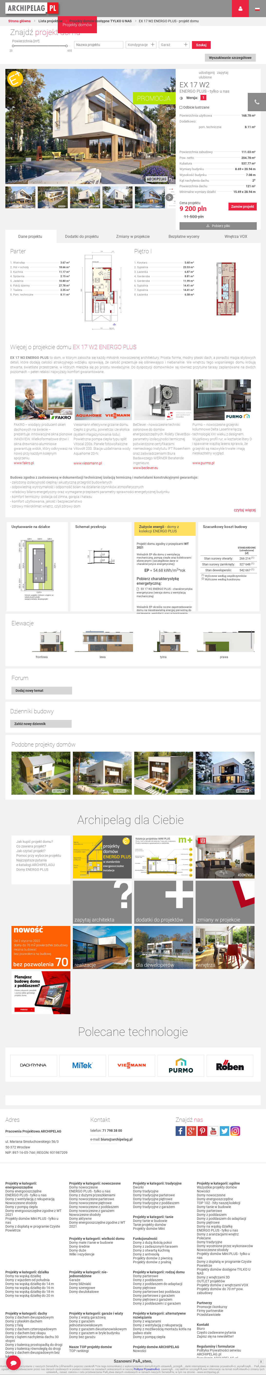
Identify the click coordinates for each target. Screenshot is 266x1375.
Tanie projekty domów (149, 1182)
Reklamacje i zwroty (212, 1327)
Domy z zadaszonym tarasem (155, 1204)
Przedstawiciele (208, 1272)
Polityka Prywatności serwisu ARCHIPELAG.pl (219, 1309)
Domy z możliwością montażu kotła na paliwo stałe (162, 1288)
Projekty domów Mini (149, 1186)
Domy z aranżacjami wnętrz (218, 1191)
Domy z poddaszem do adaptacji (157, 1241)
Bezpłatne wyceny (184, 236)
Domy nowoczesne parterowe (91, 1156)
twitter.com (224, 1088)
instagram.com (235, 1088)
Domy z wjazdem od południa (27, 1237)
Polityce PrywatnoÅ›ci (147, 1369)
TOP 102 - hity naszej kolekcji (218, 1160)
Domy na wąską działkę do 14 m (29, 1241)
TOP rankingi (79, 1308)
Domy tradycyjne (145, 1148)
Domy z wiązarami (147, 1278)
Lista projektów (50, 21)
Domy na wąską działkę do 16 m (29, 1245)
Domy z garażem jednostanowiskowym (85, 1280)
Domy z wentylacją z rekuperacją (30, 1156)
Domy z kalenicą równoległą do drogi (33, 1306)
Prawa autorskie (209, 1335)
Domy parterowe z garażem (154, 1253)
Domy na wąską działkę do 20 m (29, 1253)
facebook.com (180, 1088)
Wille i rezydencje (81, 1211)
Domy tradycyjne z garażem (154, 1164)
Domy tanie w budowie (150, 1178)
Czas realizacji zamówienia (217, 1331)
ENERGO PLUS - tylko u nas (204, 91)
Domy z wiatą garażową (87, 1274)
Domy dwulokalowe (84, 1249)
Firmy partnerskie (210, 1268)
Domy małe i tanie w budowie (91, 1200)
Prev (12, 197)
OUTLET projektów (211, 1238)
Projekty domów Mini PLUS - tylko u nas (31, 1178)
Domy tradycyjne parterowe (154, 1152)
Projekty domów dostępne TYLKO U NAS (100, 21)
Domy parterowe (145, 1233)
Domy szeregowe (82, 1245)
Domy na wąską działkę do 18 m (29, 1249)
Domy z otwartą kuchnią (151, 1208)
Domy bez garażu (82, 1294)
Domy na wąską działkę (23, 1233)
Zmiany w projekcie (133, 236)
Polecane (204, 1195)
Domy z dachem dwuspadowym (29, 1274)
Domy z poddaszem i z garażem (157, 1261)
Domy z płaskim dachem (23, 1278)
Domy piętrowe (144, 1245)
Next (169, 197)
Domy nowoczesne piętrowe (90, 1160)
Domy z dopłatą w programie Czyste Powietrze (32, 1185)
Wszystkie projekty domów (217, 1144)
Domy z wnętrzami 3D (213, 1234)
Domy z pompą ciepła (21, 1164)
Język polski (257, 9)
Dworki (138, 1144)
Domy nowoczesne (83, 1144)
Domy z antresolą (146, 1211)
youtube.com (213, 1088)
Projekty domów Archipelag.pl (32, 8)
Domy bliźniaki (80, 1241)
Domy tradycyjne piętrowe (152, 1156)
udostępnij (207, 73)
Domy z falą (14, 1282)
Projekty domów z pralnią (152, 1219)
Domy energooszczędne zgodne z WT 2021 (33, 1170)
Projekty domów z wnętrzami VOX (222, 1242)
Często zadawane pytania (216, 1290)
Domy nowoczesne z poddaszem (94, 1164)
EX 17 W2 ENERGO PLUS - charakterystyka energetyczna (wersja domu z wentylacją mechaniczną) (164, 592)
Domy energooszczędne (23, 1148)
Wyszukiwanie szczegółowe (230, 58)
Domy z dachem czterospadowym (31, 1286)
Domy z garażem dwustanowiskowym (98, 1286)
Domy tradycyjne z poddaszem (156, 1160)
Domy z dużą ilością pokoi (152, 1200)
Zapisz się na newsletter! (215, 1294)
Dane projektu (30, 236)
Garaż (165, 45)
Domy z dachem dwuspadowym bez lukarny (32, 1312)
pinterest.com (202, 1088)
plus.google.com (191, 1088)
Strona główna (19, 21)
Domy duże (77, 1208)
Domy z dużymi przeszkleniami (92, 1152)
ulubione (205, 77)
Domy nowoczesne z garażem (91, 1168)
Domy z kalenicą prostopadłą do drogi (33, 1302)
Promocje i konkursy (212, 1264)
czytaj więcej (245, 512)
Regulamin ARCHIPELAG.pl (217, 1315)
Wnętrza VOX (236, 236)
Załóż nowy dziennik (30, 724)
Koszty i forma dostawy (215, 1323)
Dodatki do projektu (82, 236)
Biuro (201, 1286)
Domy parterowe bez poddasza (156, 1249)
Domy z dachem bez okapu (25, 1290)
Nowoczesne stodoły (21, 1160)
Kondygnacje (138, 45)
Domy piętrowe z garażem (152, 1257)
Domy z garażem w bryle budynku (94, 1290)
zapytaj (222, 73)
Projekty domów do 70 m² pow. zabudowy (220, 1248)
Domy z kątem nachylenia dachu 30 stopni (32, 1296)
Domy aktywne (80, 1176)
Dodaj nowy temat (29, 691)
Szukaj (201, 45)
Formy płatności (209, 1319)
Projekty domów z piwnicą (152, 1215)
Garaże (74, 1237)
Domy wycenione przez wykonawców (225, 1203)
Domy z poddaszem (148, 1237)
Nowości (139, 1308)
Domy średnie (79, 1204)
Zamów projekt (242, 207)
